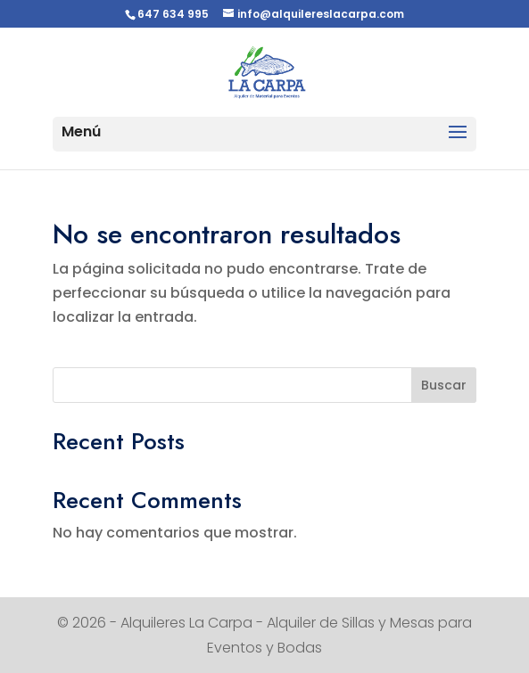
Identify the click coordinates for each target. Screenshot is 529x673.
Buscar (444, 385)
